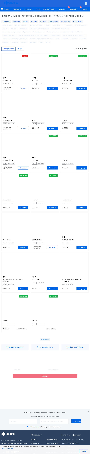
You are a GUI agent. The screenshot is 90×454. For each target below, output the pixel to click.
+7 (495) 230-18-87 (73, 443)
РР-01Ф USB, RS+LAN (69, 245)
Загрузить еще (45, 348)
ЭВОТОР (83, 39)
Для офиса (16, 21)
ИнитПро (33, 42)
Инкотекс (74, 39)
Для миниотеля (77, 21)
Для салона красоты (21, 25)
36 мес (19, 84)
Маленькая (23, 28)
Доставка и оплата (49, 9)
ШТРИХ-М (65, 39)
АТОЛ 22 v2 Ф (7, 204)
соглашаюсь (34, 427)
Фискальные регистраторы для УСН (41, 39)
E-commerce (28, 9)
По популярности (8, 49)
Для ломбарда (65, 21)
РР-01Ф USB (36, 286)
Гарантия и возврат (52, 443)
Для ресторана (53, 21)
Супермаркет (68, 25)
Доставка (5, 28)
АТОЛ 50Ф (35, 204)
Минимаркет (57, 25)
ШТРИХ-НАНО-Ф (38, 245)
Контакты (62, 9)
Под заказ (23, 89)
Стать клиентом (45, 356)
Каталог (5, 9)
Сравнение (72, 9)
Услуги (38, 9)
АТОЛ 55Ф (35, 81)
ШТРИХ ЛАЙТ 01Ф (9, 163)
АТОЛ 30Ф (35, 122)
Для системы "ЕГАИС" (9, 35)
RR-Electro (24, 42)
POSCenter (14, 42)
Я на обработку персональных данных (45, 427)
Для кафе (34, 21)
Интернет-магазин (80, 25)
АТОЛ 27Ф (35, 163)
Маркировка (17, 9)
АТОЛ (57, 39)
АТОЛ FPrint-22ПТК (68, 81)
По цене (19, 49)
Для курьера (6, 21)
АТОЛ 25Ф (65, 163)
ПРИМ (48, 42)
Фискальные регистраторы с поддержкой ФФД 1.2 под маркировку (39, 35)
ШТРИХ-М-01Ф (8, 81)
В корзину (52, 89)
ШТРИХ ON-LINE (9, 122)
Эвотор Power (8, 245)
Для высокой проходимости (11, 32)
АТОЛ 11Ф (6, 329)
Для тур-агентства (36, 25)
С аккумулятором (38, 32)
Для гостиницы (7, 25)
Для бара (43, 21)
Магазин (47, 25)
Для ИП (25, 21)
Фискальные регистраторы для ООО (74, 35)
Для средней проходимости (60, 28)
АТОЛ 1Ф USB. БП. (68, 204)
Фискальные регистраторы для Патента (15, 39)
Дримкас (5, 42)
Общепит (14, 28)
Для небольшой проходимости (39, 28)
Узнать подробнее (7, 448)
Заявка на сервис (14, 356)
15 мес (12, 84)
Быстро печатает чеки (54, 32)
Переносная (26, 32)
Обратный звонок (75, 356)
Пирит (41, 42)
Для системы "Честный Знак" (73, 32)
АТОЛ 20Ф (65, 122)
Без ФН (6, 84)
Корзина (83, 9)
